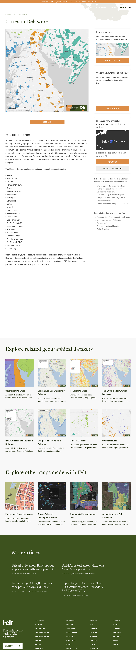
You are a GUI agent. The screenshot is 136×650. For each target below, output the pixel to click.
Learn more (91, 2)
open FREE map (112, 61)
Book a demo (112, 109)
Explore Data (11, 15)
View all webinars (112, 169)
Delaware (23, 15)
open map (47, 122)
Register (112, 162)
